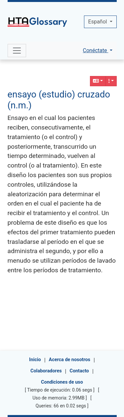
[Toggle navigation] (17, 50)
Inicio (35, 359)
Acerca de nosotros (69, 359)
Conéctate (95, 50)
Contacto (79, 371)
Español (98, 22)
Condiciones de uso (62, 382)
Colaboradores (46, 371)
